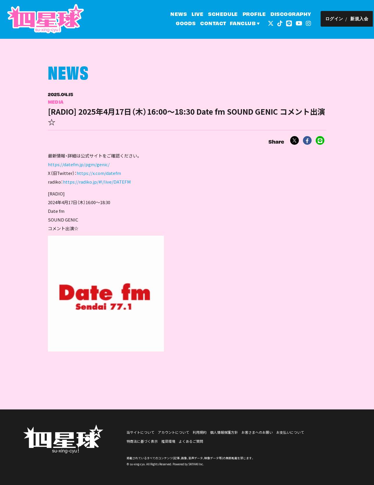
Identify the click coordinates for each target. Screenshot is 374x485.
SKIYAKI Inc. (196, 464)
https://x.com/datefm (99, 176)
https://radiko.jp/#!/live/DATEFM (97, 184)
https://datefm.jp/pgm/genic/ (79, 167)
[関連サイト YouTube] (300, 23)
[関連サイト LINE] (290, 23)
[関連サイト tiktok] (280, 23)
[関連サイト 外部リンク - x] (272, 23)
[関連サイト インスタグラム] (309, 23)
